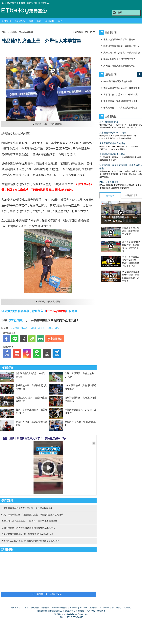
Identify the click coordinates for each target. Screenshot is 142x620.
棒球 (31, 21)
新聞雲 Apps (33, 3)
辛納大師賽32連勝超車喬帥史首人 (119, 59)
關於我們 (35, 607)
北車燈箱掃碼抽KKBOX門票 (112, 132)
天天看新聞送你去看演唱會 (112, 143)
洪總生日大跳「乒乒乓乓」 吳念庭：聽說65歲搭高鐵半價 (29, 521)
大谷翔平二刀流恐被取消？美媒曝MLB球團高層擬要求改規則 (30, 541)
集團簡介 (45, 607)
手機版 (21, 3)
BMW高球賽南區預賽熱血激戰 (117, 81)
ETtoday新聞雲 (9, 3)
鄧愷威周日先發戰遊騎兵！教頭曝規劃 (121, 88)
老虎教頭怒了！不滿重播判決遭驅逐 (120, 107)
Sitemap (83, 607)
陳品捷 (24, 328)
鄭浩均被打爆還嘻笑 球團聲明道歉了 (121, 46)
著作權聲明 (116, 607)
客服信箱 (73, 607)
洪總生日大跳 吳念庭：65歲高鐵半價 (121, 52)
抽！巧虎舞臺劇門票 (109, 121)
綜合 (60, 21)
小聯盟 (50, 328)
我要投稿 (14, 607)
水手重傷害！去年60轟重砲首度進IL (120, 101)
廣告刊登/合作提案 (59, 607)
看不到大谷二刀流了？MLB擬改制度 (120, 94)
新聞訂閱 (45, 3)
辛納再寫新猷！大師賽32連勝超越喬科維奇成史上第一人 (28, 527)
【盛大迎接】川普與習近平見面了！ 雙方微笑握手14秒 (34, 438)
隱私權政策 (104, 607)
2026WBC (20, 21)
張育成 (33, 328)
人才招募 (24, 607)
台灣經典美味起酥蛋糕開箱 (112, 154)
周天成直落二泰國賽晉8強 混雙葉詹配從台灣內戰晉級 (27, 534)
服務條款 (93, 607)
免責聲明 (127, 607)
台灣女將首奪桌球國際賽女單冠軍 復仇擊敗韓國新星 (27, 508)
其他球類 (49, 21)
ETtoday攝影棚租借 (108, 182)
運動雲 (26, 11)
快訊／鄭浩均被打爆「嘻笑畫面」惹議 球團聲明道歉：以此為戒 (32, 514)
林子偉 (41, 328)
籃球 (39, 21)
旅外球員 (15, 328)
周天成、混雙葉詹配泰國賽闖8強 (118, 65)
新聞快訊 (6, 21)
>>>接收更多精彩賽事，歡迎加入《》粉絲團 (39, 311)
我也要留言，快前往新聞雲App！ (48, 594)
